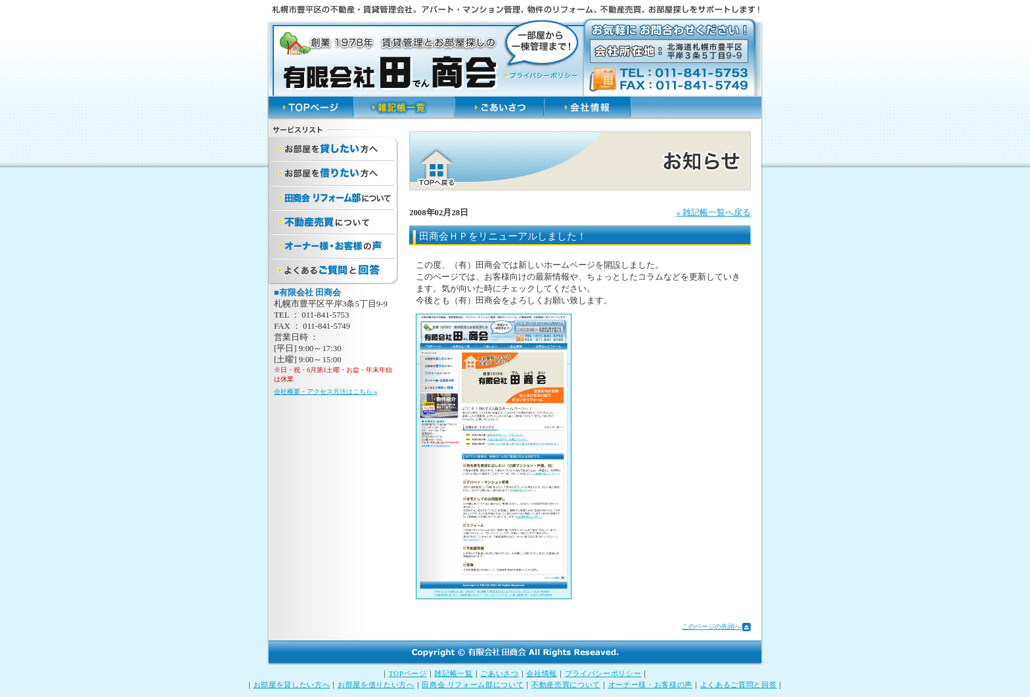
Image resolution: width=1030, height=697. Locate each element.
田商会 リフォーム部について (473, 684)
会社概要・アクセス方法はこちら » (326, 391)
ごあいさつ (499, 673)
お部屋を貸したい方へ (292, 684)
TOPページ (408, 673)
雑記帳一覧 (453, 673)
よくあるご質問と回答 (738, 684)
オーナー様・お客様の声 (650, 684)
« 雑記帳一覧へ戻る (713, 212)
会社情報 (541, 673)
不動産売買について (565, 684)
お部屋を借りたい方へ (376, 684)
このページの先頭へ (711, 626)
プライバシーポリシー (603, 673)
